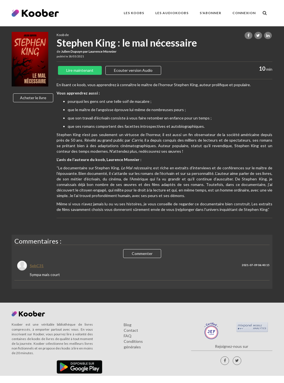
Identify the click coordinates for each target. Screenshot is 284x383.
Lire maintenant (79, 70)
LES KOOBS (134, 13)
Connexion (244, 13)
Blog (127, 324)
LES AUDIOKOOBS (172, 13)
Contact (131, 330)
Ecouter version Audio (133, 70)
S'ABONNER (210, 13)
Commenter (142, 253)
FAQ (127, 335)
